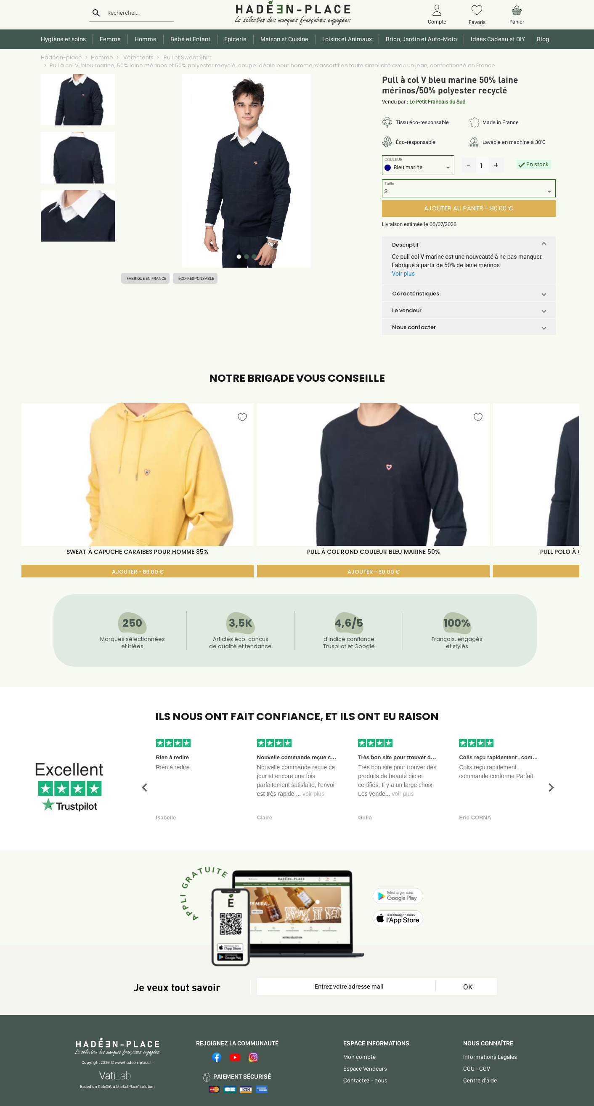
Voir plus (403, 273)
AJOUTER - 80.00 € (373, 572)
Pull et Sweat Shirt (186, 57)
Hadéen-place (61, 57)
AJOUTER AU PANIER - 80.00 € (468, 208)
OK (467, 986)
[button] (469, 245)
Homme (102, 57)
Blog (541, 39)
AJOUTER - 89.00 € (138, 572)
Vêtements (138, 57)
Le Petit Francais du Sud (437, 101)
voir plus (313, 793)
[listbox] (418, 169)
